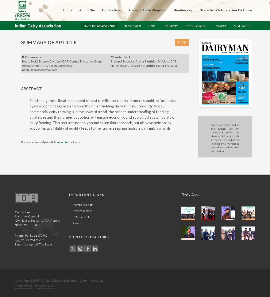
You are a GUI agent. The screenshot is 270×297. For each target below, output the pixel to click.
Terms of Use (23, 286)
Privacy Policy (45, 286)
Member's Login (83, 204)
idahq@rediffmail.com (38, 244)
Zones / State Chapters (148, 10)
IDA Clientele (81, 217)
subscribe (62, 142)
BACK (182, 42)
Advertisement (83, 211)
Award (77, 223)
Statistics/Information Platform (226, 10)
